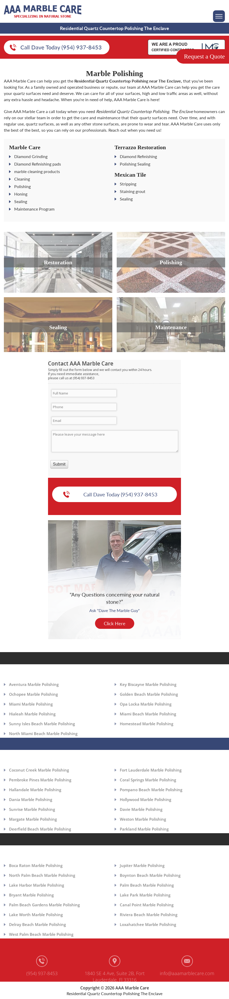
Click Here (114, 628)
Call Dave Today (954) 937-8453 (61, 47)
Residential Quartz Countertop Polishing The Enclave (114, 993)
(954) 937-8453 (42, 981)
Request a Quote (204, 56)
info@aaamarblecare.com (187, 981)
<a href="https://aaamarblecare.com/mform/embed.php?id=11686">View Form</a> (114, 422)
